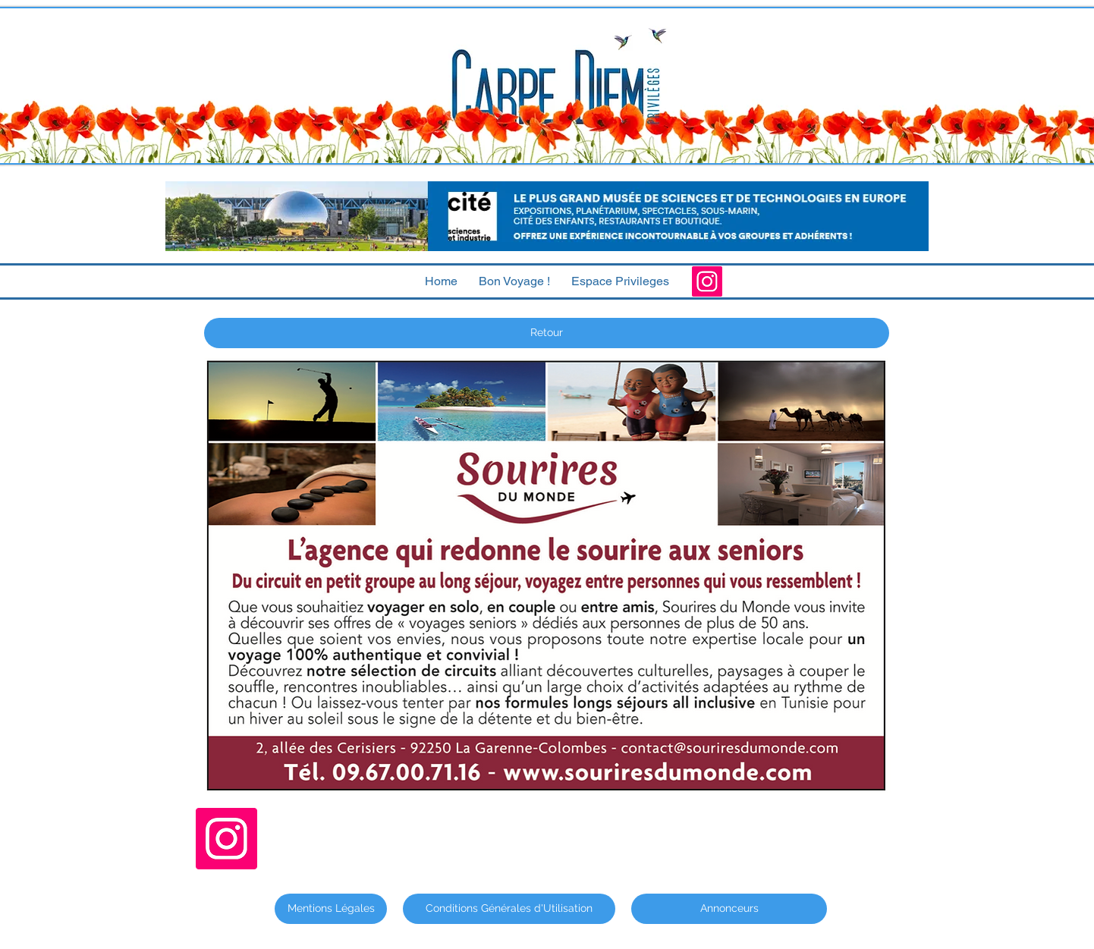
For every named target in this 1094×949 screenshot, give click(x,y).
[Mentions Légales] (331, 909)
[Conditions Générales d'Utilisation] (509, 909)
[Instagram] (707, 281)
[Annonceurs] (729, 909)
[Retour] (546, 333)
